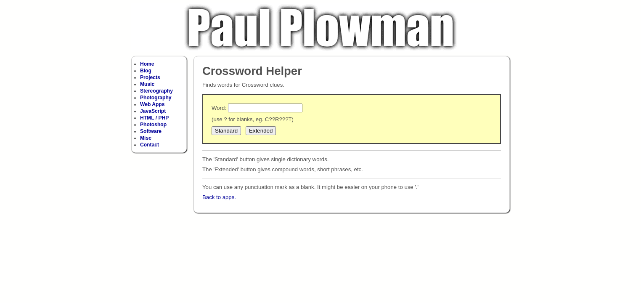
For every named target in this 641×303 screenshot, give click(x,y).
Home (147, 64)
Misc (145, 138)
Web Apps (152, 104)
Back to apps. (219, 197)
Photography (156, 98)
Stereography (156, 91)
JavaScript (153, 111)
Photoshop (153, 125)
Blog (145, 71)
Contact (149, 145)
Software (151, 131)
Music (147, 84)
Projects (150, 77)
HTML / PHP (154, 118)
